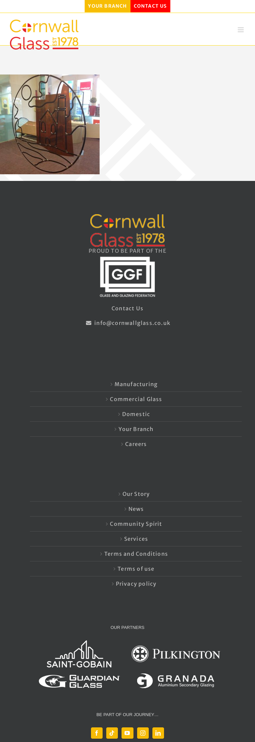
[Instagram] (143, 733)
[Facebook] (97, 733)
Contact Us (127, 308)
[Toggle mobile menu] (241, 30)
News (136, 509)
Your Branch (136, 429)
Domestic (136, 414)
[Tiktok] (112, 733)
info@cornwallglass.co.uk (127, 323)
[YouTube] (127, 733)
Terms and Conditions (136, 553)
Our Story (136, 494)
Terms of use (136, 568)
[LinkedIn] (158, 733)
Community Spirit (136, 523)
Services (136, 538)
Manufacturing (136, 384)
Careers (136, 444)
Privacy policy (136, 583)
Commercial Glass (136, 399)
